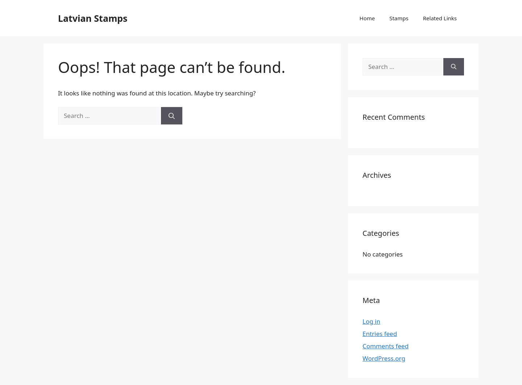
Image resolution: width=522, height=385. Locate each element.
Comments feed (385, 346)
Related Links (440, 18)
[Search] (171, 115)
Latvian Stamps (93, 18)
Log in (371, 321)
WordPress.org (383, 358)
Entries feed (379, 333)
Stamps (399, 18)
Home (367, 18)
